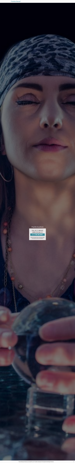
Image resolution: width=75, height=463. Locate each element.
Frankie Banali (15, 1)
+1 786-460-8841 (37, 234)
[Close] (74, 462)
